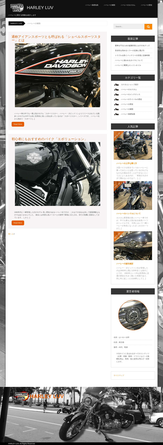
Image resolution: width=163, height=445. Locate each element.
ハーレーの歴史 (146, 5)
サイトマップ (119, 375)
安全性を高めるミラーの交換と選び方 (129, 50)
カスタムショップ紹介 (129, 85)
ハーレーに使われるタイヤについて (129, 60)
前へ (10, 234)
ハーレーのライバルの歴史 (131, 99)
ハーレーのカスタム (128, 5)
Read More (18, 124)
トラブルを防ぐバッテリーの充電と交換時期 (132, 55)
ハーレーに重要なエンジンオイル (128, 65)
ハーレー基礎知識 (91, 5)
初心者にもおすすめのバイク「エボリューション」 (49, 139)
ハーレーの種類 (109, 5)
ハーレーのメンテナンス (130, 94)
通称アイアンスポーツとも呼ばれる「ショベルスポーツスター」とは (56, 38)
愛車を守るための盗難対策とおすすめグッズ (132, 46)
